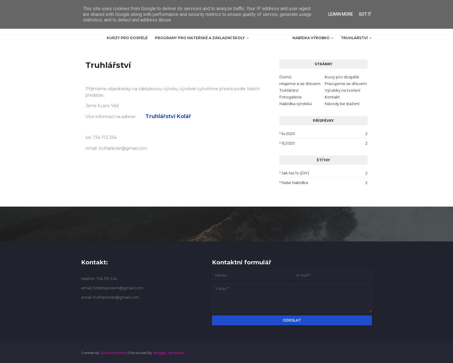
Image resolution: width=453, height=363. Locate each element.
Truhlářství (288, 90)
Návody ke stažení (342, 103)
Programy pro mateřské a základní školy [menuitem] (200, 38)
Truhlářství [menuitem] (354, 38)
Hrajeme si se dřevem (299, 83)
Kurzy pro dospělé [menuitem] (127, 38)
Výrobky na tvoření (342, 90)
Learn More (340, 14)
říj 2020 (324, 143)
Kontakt (332, 97)
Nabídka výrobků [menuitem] (311, 38)
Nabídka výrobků (295, 103)
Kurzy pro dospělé (342, 77)
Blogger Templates (169, 353)
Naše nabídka (324, 182)
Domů (285, 77)
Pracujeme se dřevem (346, 83)
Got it (365, 14)
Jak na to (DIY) (324, 173)
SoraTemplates (113, 353)
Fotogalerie (290, 97)
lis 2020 (324, 133)
